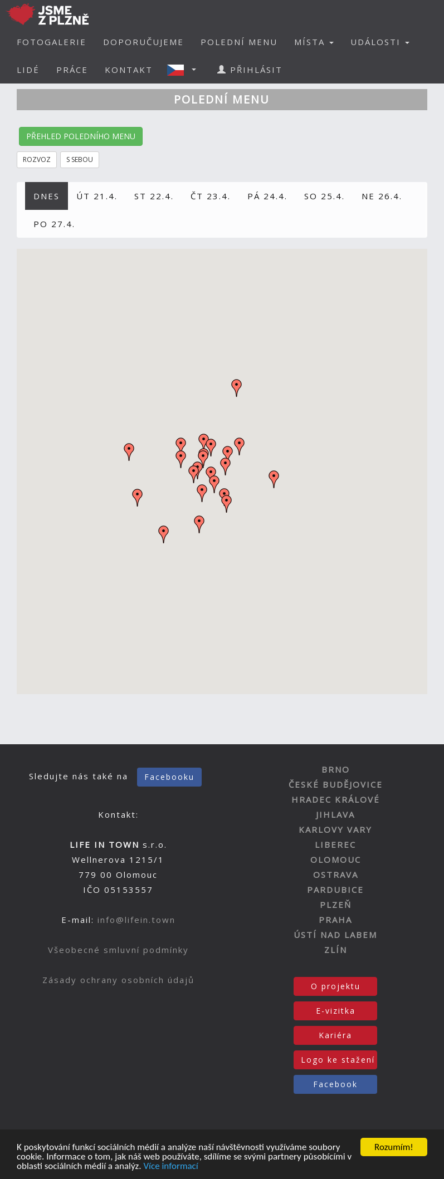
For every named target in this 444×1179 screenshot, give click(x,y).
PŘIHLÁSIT (249, 69)
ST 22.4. (154, 196)
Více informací (170, 1167)
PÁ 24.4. (267, 196)
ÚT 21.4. (97, 196)
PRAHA (335, 919)
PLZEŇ (336, 904)
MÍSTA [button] (314, 41)
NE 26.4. (382, 196)
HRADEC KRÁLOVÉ (335, 799)
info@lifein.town (136, 919)
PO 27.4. (54, 223)
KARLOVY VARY (335, 829)
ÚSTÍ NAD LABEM (335, 934)
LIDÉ (28, 69)
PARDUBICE (335, 889)
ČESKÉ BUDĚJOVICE (336, 784)
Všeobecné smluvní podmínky (118, 949)
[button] (185, 69)
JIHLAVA (335, 814)
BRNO (335, 769)
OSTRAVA (335, 874)
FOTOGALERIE (51, 41)
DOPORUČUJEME (143, 41)
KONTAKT (129, 69)
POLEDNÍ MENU (239, 41)
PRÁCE (72, 69)
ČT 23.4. (211, 196)
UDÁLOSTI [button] (379, 41)
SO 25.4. (324, 196)
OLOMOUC (335, 859)
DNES (46, 196)
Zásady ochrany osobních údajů (118, 979)
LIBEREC (335, 844)
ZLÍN (335, 949)
